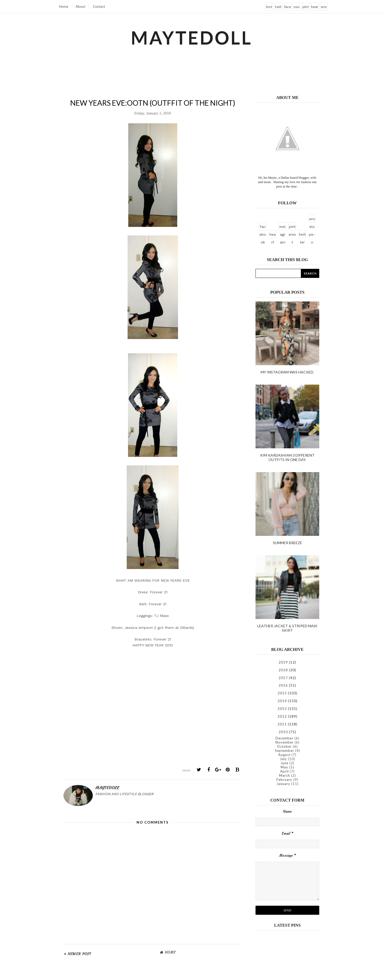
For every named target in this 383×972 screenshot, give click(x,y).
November (284, 742)
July (283, 759)
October (284, 746)
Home (63, 6)
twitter (278, 7)
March (284, 775)
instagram (269, 7)
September (284, 750)
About (80, 6)
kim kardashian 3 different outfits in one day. (287, 457)
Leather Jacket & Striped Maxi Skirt (287, 628)
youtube (297, 7)
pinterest (305, 7)
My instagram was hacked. (287, 372)
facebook (287, 7)
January (283, 784)
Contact (99, 6)
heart (314, 7)
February (284, 779)
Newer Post (79, 954)
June (284, 763)
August (284, 755)
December (284, 738)
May (284, 767)
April (284, 771)
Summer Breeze (287, 543)
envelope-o (323, 7)
